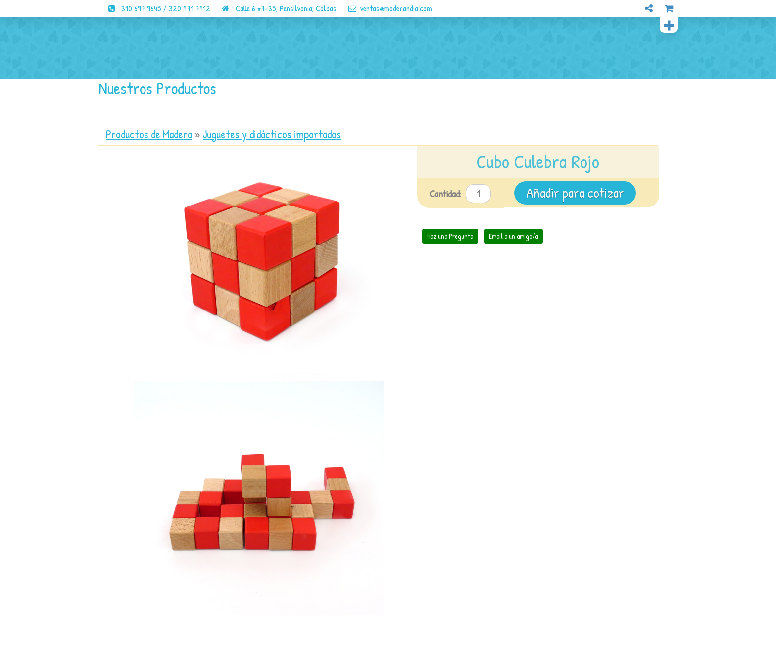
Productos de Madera (149, 134)
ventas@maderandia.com (385, 8)
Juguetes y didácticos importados (272, 134)
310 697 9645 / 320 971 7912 (154, 8)
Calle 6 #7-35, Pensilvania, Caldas (274, 8)
